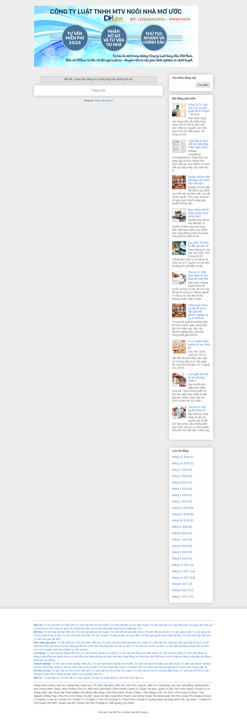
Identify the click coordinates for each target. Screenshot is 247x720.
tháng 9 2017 (180, 583)
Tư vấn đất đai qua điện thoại (127, 631)
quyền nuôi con (53, 649)
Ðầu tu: (38, 677)
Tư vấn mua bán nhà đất (76, 635)
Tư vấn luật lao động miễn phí (63, 653)
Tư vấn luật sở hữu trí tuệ (194, 670)
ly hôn (160, 646)
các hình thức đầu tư (130, 677)
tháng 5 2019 (180, 476)
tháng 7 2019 (180, 469)
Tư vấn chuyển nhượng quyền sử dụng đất (115, 635)
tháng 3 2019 (180, 488)
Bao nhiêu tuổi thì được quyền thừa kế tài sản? (198, 213)
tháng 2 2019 (180, 495)
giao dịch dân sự (203, 624)
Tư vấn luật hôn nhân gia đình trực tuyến (125, 642)
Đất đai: (38, 631)
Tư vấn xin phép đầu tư (104, 677)
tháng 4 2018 (180, 558)
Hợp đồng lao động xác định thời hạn (144, 656)
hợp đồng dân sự (183, 624)
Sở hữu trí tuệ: (42, 670)
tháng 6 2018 (180, 545)
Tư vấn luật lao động (170, 653)
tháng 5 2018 (180, 552)
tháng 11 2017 (180, 571)
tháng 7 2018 (180, 539)
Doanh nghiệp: (42, 663)
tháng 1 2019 (180, 501)
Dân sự (38, 624)
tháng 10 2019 (180, 463)
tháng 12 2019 (180, 456)
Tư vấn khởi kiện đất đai (196, 635)
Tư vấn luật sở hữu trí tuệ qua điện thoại (156, 670)
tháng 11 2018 (180, 514)
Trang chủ (98, 90)
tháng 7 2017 (180, 596)
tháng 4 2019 (180, 482)
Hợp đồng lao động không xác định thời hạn (97, 656)
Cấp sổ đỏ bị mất (51, 635)
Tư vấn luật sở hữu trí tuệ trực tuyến (112, 670)
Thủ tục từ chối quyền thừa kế (197, 408)
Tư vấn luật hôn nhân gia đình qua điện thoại (174, 642)
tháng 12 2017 (180, 564)
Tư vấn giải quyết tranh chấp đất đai (161, 635)
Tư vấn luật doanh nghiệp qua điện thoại (157, 663)
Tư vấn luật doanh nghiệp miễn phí (71, 663)
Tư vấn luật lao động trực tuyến (99, 653)
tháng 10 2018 (180, 520)
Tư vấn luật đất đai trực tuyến (93, 631)
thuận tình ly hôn (198, 646)
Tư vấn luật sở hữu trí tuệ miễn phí (71, 670)
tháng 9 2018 (180, 526)
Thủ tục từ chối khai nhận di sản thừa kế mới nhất (198, 275)
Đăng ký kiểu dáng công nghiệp (74, 674)
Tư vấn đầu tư (51, 677)
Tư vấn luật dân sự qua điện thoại (130, 624)
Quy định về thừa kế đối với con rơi (198, 244)
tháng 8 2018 (180, 533)
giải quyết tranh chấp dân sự (124, 628)
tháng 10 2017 (180, 577)
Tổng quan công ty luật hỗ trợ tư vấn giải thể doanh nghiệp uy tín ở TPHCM (198, 312)
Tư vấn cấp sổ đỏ (181, 631)
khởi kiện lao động (44, 660)
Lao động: (40, 653)
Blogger (144, 712)
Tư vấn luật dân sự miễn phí (58, 624)
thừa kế (39, 628)
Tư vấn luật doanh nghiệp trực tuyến (113, 663)
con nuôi (38, 649)
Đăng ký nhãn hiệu (44, 674)
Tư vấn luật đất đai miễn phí (59, 631)
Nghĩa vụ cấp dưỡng (75, 649)
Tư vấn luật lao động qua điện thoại (137, 653)
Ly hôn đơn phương (177, 646)
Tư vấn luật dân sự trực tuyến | (93, 624)
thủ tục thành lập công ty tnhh (80, 667)
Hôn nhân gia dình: (45, 642)
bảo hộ (98, 674)
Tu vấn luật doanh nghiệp (196, 663)
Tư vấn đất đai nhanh (157, 631)
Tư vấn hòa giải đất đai (46, 639)
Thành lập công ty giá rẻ (192, 667)
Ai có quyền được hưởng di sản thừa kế (199, 344)
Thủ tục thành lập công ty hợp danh (157, 667)
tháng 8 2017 (180, 590)
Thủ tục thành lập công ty (48, 667)
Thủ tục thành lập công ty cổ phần (118, 667)
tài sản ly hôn (122, 646)
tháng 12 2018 (180, 507)
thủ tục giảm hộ (64, 628)
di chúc (49, 628)
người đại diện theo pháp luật (90, 628)
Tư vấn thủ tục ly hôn (143, 646)
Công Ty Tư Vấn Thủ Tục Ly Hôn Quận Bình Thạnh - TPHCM (198, 109)
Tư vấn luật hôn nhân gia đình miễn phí (79, 642)
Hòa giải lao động (200, 656)
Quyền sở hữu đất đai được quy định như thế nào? (199, 180)
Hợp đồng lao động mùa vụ (56, 656)
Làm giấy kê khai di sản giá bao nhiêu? (198, 377)
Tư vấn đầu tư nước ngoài (75, 677)
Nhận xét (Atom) (104, 100)
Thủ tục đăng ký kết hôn (74, 646)
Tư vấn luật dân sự (161, 624)
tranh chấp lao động (178, 656)
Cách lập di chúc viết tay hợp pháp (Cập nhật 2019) (198, 144)
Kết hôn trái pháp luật (101, 646)
